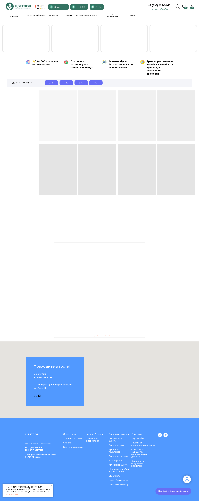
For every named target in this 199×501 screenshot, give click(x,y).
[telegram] (165, 436)
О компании (69, 434)
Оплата (67, 443)
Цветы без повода (118, 480)
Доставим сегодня (119, 434)
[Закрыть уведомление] (51, 485)
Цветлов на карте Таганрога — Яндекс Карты (99, 336)
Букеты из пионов (118, 456)
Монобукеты (115, 460)
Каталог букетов (94, 434)
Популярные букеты (115, 439)
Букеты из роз (116, 445)
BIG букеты (114, 476)
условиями (12, 494)
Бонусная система (73, 447)
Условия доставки (73, 438)
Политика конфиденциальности (143, 444)
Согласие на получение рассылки (138, 463)
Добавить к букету (118, 484)
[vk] (35, 395)
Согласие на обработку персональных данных (139, 453)
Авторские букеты (118, 465)
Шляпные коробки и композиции (119, 470)
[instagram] (39, 395)
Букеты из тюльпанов (114, 450)
